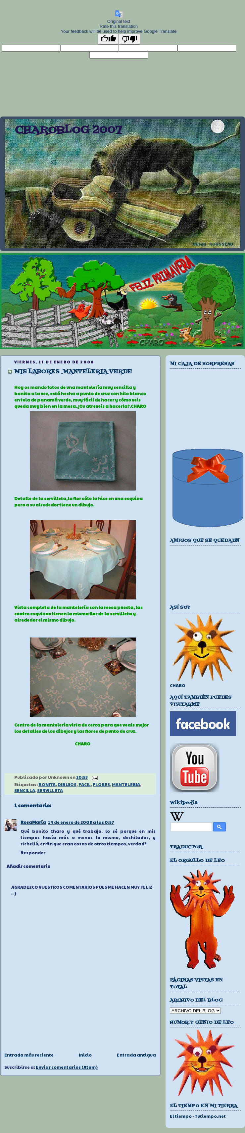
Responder (33, 853)
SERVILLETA (50, 790)
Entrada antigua (136, 1055)
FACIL (84, 784)
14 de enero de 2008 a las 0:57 (81, 822)
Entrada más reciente (29, 1055)
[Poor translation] (129, 39)
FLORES (101, 784)
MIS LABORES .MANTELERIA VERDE (73, 372)
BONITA (47, 784)
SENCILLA (24, 790)
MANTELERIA (126, 784)
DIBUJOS (67, 784)
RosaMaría (33, 822)
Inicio (85, 1055)
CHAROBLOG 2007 (68, 130)
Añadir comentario (28, 866)
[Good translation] (108, 39)
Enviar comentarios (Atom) (67, 1067)
